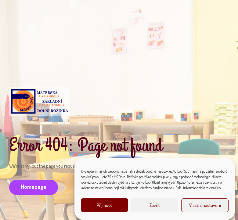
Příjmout (104, 205)
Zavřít (155, 205)
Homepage (33, 186)
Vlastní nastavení (205, 205)
